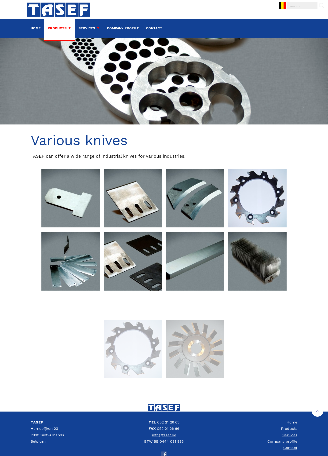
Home (36, 28)
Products (57, 28)
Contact (154, 28)
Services (86, 28)
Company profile (123, 28)
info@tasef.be (164, 435)
